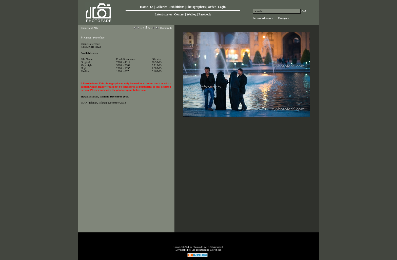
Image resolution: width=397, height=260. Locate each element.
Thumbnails (166, 28)
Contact (179, 14)
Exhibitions (176, 7)
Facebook (204, 14)
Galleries (161, 7)
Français (283, 17)
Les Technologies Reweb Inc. (207, 249)
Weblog (191, 14)
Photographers (196, 7)
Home (144, 7)
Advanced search (263, 17)
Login (222, 7)
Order (212, 7)
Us (151, 7)
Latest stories (163, 14)
